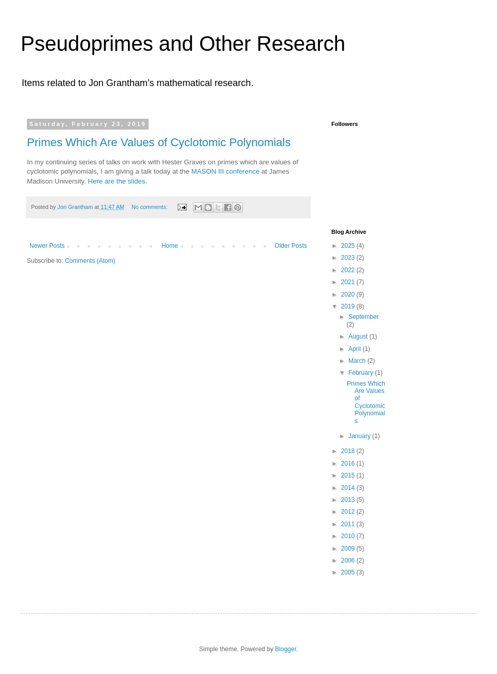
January (360, 436)
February (361, 372)
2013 (349, 499)
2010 (349, 536)
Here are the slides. (117, 181)
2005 (349, 572)
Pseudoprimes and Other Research (183, 43)
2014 (349, 488)
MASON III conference (225, 171)
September (363, 316)
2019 (349, 306)
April (355, 349)
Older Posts (290, 245)
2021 (349, 282)
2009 (349, 548)
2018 (349, 451)
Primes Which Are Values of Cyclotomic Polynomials (158, 142)
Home (170, 245)
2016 (349, 463)
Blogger (285, 649)
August (359, 336)
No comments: (150, 207)
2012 (349, 511)
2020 (349, 294)
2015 (349, 475)
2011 (349, 524)
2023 (349, 257)
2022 (349, 270)
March (358, 360)
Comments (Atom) (90, 260)
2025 (349, 245)
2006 (349, 560)
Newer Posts (47, 245)
